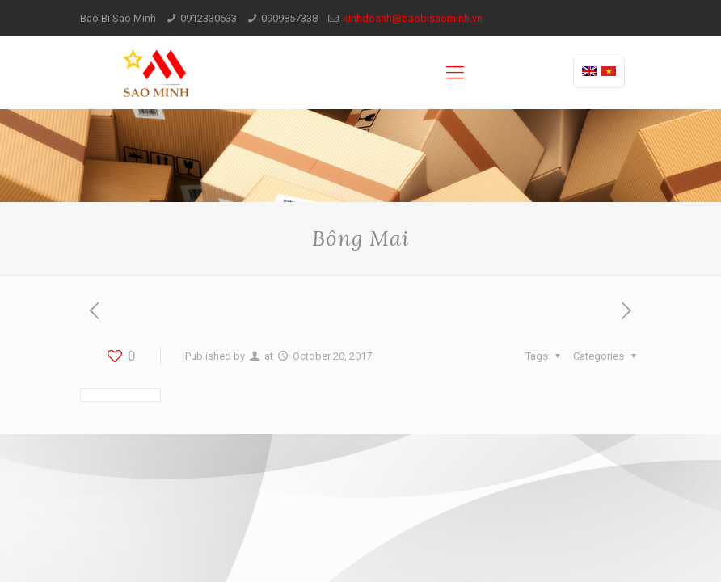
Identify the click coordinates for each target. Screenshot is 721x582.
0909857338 (289, 18)
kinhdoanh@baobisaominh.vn (413, 18)
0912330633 (208, 18)
